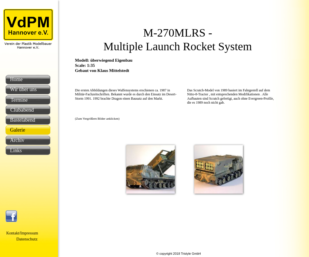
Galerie (17, 130)
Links (16, 150)
